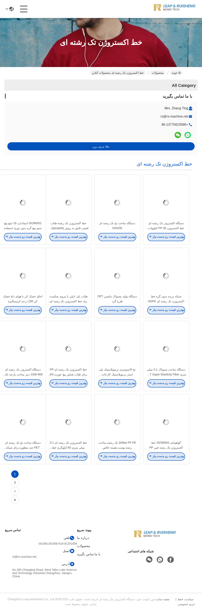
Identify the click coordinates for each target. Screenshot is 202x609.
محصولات (158, 72)
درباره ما (83, 538)
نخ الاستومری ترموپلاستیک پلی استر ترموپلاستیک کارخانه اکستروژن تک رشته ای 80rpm (117, 375)
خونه (176, 72)
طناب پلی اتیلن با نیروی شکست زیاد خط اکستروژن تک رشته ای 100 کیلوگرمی (68, 302)
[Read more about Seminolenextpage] (15, 491)
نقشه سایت (162, 599)
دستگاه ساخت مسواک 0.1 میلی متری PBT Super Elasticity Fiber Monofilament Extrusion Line (166, 375)
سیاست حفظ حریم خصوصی (186, 602)
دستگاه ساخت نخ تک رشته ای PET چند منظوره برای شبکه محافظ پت (23, 448)
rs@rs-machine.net (174, 116)
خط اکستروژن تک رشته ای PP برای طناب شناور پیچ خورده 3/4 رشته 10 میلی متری (68, 375)
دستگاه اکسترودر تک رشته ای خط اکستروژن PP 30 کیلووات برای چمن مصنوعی (166, 228)
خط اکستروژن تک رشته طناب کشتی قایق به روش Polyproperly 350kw (68, 228)
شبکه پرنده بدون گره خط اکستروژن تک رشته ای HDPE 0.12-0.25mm (166, 302)
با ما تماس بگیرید (88, 554)
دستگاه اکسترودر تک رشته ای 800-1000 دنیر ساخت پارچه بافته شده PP (23, 375)
